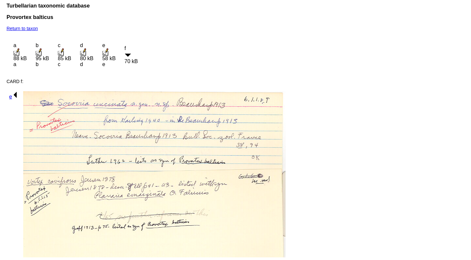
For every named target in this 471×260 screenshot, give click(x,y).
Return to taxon (22, 28)
